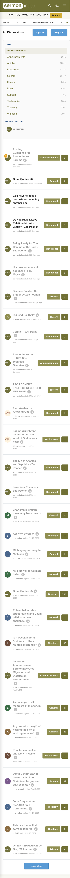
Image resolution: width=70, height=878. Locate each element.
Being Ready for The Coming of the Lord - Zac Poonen (25, 247)
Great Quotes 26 (23, 179)
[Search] (49, 5)
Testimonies (36, 101)
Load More (36, 866)
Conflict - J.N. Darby (25, 331)
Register (59, 32)
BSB (11, 15)
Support (36, 94)
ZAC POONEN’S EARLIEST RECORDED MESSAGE (27, 388)
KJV (18, 15)
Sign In (40, 32)
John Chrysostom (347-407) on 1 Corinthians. (24, 805)
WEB (25, 15)
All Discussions (16, 50)
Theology (36, 107)
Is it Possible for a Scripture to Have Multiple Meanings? (25, 641)
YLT (32, 15)
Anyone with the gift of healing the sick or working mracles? (27, 730)
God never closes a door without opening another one (26, 199)
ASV (39, 15)
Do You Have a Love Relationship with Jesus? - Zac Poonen (26, 223)
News (36, 88)
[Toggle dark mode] (57, 5)
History (36, 82)
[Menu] (64, 6)
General (36, 75)
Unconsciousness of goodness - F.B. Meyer (25, 271)
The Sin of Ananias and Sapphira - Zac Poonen (24, 464)
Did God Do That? (24, 315)
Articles (36, 63)
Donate (56, 15)
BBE (45, 15)
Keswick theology (24, 533)
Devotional (36, 69)
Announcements (36, 56)
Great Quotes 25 (23, 591)
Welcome (36, 113)
